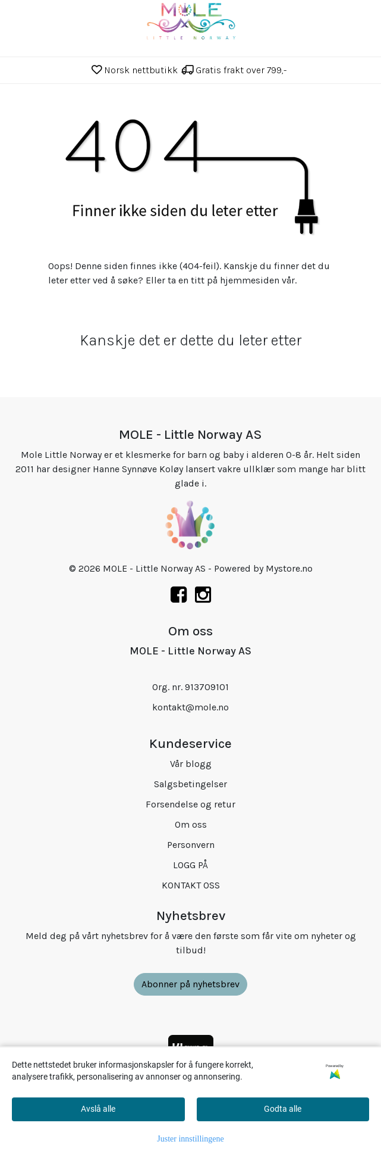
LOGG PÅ (190, 865)
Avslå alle (98, 1109)
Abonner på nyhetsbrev (190, 984)
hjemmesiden (249, 280)
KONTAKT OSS (191, 885)
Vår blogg (191, 763)
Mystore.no (289, 568)
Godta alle (282, 1109)
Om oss (191, 824)
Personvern (191, 844)
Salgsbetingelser (190, 784)
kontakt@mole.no (190, 707)
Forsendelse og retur (190, 804)
